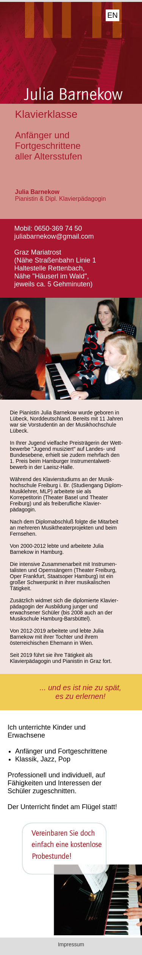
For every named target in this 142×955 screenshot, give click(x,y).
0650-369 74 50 (58, 228)
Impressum (71, 944)
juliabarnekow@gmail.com (54, 236)
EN (112, 15)
